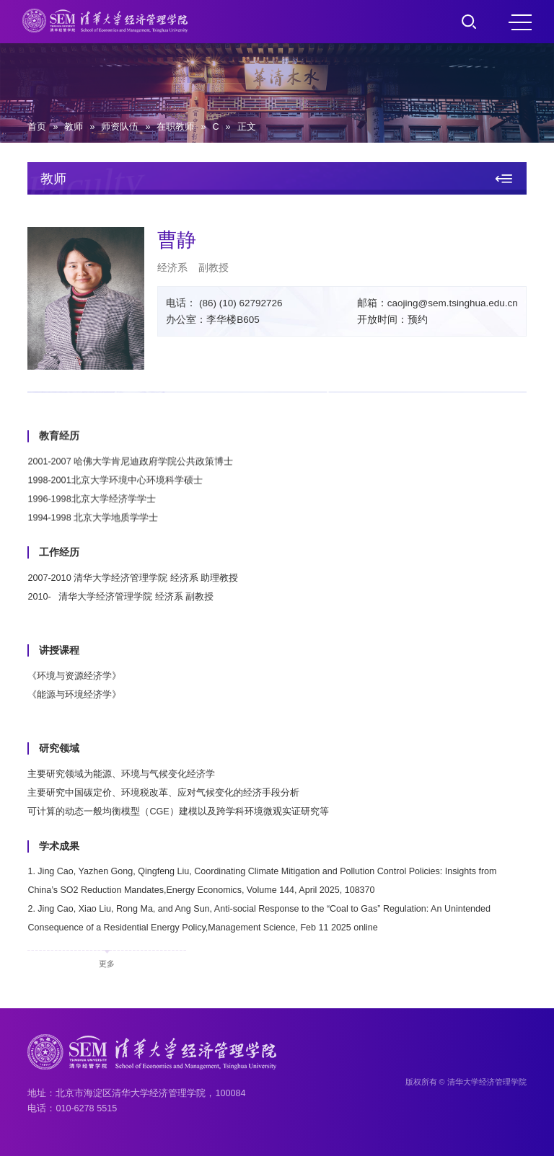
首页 (36, 127)
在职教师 (175, 127)
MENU (520, 22)
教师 (73, 127)
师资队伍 (119, 127)
